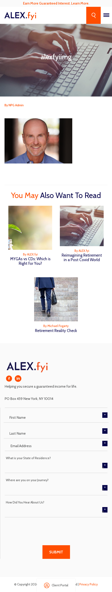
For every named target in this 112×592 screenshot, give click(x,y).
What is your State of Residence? (28, 458)
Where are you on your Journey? (27, 480)
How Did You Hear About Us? (25, 502)
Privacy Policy (88, 584)
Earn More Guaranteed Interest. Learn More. (56, 3)
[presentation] (39, 528)
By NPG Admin (14, 105)
